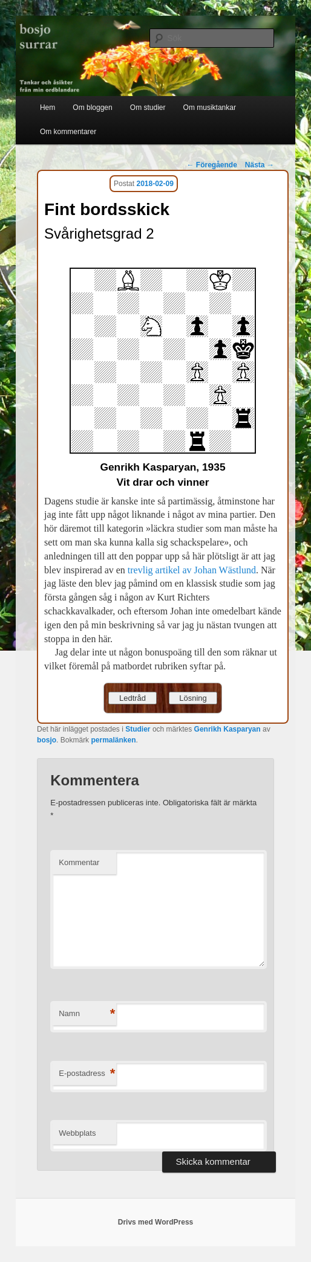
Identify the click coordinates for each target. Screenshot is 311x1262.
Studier (137, 729)
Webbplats (77, 1133)
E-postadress (87, 1074)
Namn (87, 1014)
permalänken (113, 740)
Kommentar (79, 862)
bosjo (46, 740)
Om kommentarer (68, 131)
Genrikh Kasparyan (227, 729)
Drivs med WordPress (156, 1222)
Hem (47, 107)
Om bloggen (92, 107)
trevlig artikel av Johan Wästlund (192, 570)
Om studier (148, 107)
